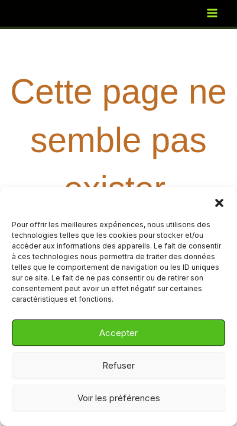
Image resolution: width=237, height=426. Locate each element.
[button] (219, 202)
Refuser (118, 365)
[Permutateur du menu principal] (212, 13)
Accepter (118, 332)
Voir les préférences (118, 398)
